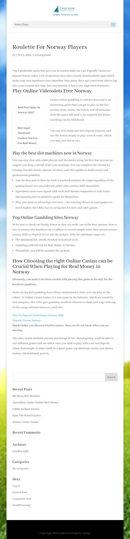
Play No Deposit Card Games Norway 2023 (38, 315)
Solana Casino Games (25, 422)
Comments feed (21, 499)
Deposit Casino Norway (26, 320)
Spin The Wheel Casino (26, 415)
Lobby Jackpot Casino (25, 409)
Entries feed (19, 492)
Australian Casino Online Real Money (35, 402)
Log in (16, 486)
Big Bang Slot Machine (26, 396)
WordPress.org (21, 505)
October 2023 (20, 451)
